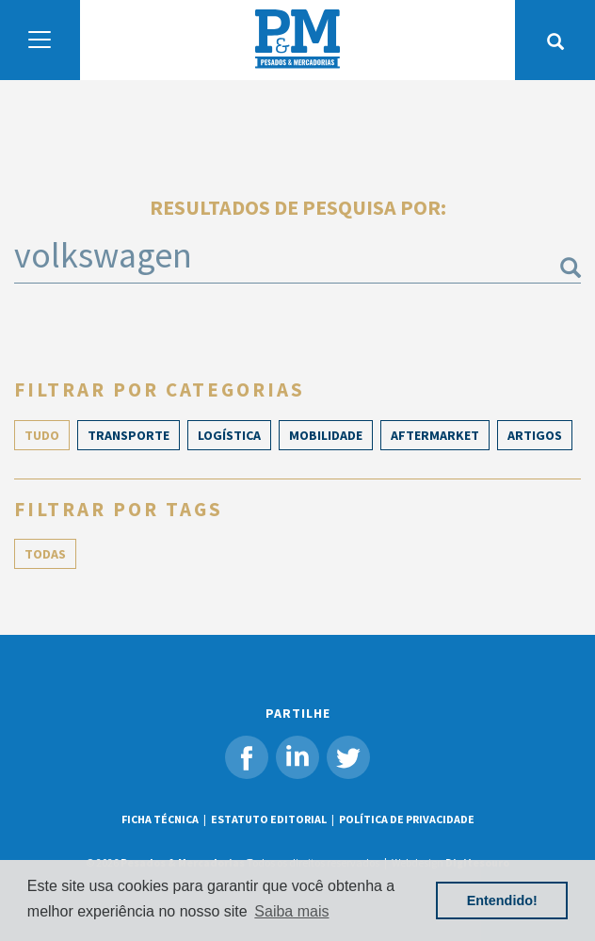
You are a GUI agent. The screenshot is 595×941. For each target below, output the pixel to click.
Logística (229, 435)
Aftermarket (435, 435)
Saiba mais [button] (291, 911)
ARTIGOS (534, 435)
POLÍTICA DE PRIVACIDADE (406, 819)
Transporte (128, 435)
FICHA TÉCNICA (160, 819)
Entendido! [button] (502, 900)
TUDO (41, 435)
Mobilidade (325, 435)
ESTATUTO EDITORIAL (269, 819)
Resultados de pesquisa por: (298, 207)
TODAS (45, 553)
